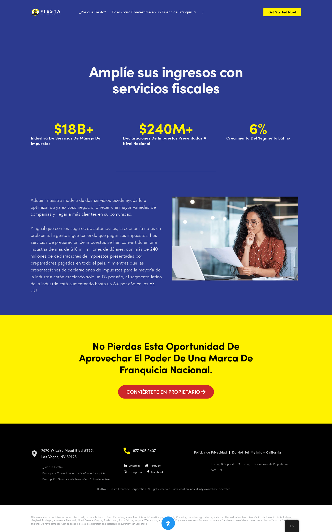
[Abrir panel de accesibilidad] (168, 523)
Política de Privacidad (210, 452)
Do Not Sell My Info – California (257, 452)
